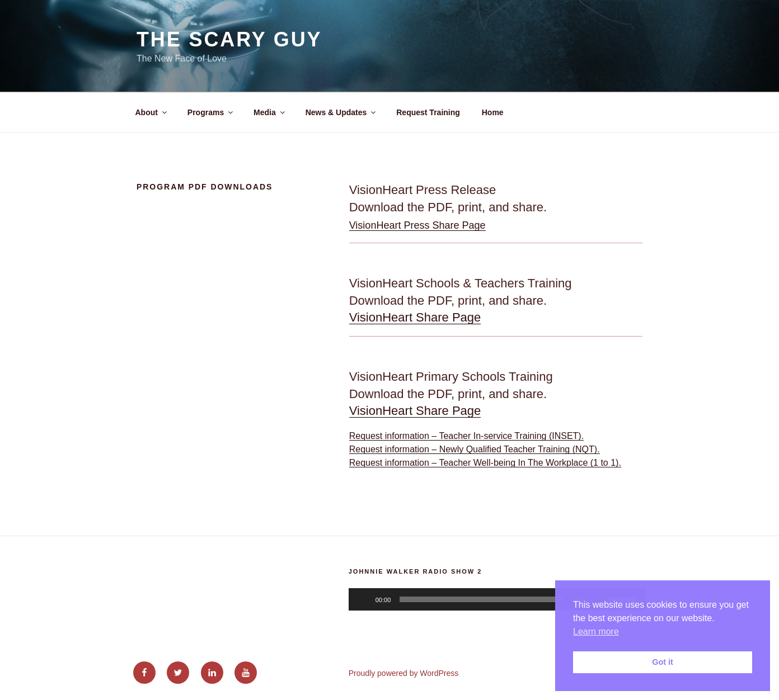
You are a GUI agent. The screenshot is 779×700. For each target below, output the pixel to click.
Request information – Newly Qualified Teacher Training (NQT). (474, 449)
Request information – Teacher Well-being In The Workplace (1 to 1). (485, 462)
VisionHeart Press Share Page (417, 225)
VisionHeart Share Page (415, 317)
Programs (210, 112)
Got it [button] (662, 662)
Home (493, 112)
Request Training (428, 112)
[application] (497, 599)
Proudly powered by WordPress (404, 673)
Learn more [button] (596, 631)
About (151, 112)
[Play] (363, 599)
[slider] (481, 599)
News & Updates (342, 112)
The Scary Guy (229, 39)
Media (270, 112)
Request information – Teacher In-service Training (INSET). (466, 436)
